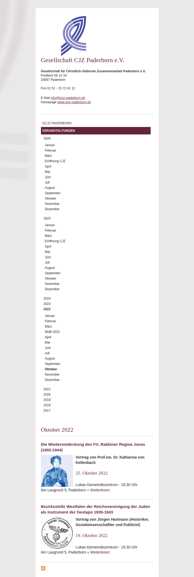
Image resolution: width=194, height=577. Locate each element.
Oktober (50, 198)
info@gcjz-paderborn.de (68, 98)
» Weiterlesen (98, 490)
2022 (47, 309)
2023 (47, 304)
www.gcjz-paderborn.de (74, 102)
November (52, 204)
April (48, 166)
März (48, 156)
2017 (47, 410)
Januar (50, 145)
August (50, 188)
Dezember (52, 209)
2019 (47, 400)
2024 (47, 298)
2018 (47, 405)
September (53, 193)
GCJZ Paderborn (57, 123)
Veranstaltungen (58, 131)
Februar (50, 150)
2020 (47, 394)
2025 (47, 218)
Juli (47, 182)
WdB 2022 (52, 332)
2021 (47, 389)
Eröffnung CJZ (55, 161)
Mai (47, 172)
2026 (47, 138)
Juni (48, 177)
